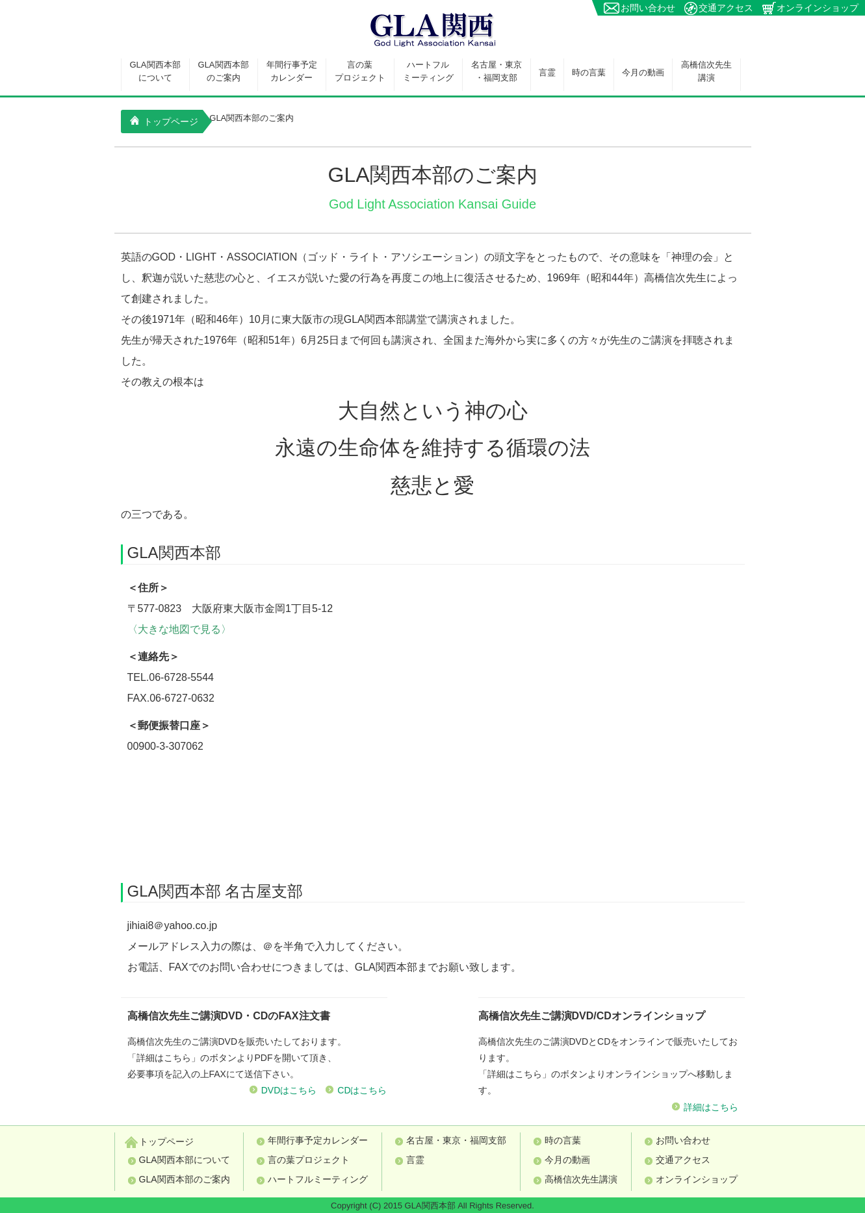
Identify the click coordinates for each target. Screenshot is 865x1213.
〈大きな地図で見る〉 (179, 629)
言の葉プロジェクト (360, 71)
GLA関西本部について (155, 71)
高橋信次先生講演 (706, 71)
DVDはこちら (289, 1090)
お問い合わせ (648, 8)
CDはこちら (362, 1090)
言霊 (547, 72)
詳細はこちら (711, 1107)
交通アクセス (726, 8)
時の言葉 (589, 72)
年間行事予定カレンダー (291, 71)
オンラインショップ (818, 8)
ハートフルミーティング (428, 71)
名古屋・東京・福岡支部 (496, 71)
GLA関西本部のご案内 (223, 71)
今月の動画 (643, 72)
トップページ (164, 121)
